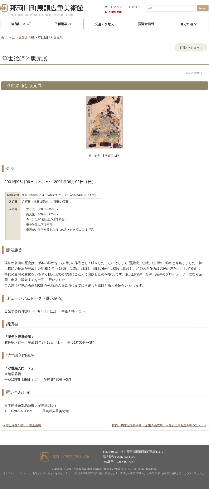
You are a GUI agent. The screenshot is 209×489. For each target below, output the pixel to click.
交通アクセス (104, 24)
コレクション (188, 24)
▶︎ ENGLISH (113, 12)
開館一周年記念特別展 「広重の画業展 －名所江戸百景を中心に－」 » (159, 425)
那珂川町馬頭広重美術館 (42, 8)
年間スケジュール (190, 47)
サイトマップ (113, 7)
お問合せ (134, 7)
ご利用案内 (63, 24)
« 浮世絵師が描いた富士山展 (22, 425)
